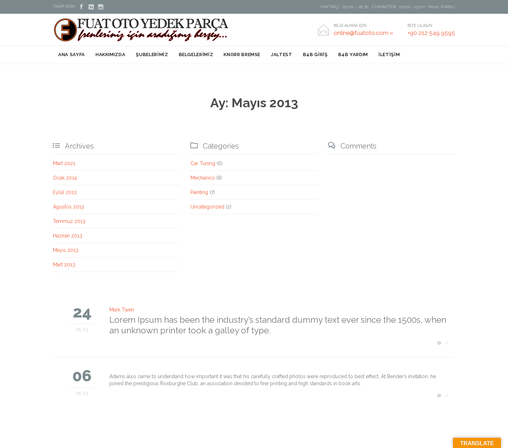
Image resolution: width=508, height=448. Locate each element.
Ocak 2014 (65, 178)
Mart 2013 (64, 264)
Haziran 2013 (67, 235)
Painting (199, 192)
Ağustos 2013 (68, 207)
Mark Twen (121, 310)
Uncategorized (207, 207)
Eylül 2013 (65, 192)
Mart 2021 (64, 163)
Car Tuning (202, 163)
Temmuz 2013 (69, 221)
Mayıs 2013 (65, 250)
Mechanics (202, 178)
